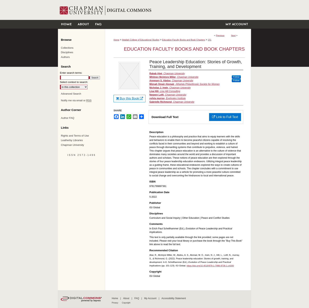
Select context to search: (74, 82)
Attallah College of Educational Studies (140, 40)
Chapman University (72, 144)
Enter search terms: (71, 72)
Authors (65, 57)
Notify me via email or (76, 100)
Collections (67, 47)
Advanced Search (71, 93)
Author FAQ (67, 117)
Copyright (126, 303)
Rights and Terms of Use (75, 135)
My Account (150, 298)
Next (233, 35)
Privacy (115, 303)
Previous (220, 35)
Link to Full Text (225, 117)
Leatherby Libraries (72, 140)
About (126, 298)
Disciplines (67, 52)
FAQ (137, 298)
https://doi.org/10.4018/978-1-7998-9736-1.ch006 (210, 265)
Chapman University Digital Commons (178, 10)
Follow (236, 77)
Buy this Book (129, 98)
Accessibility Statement (174, 298)
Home (116, 40)
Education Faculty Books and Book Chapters (183, 40)
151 (209, 40)
